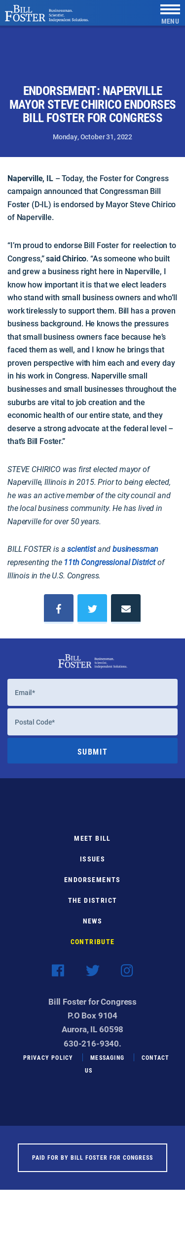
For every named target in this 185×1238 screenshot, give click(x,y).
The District (92, 907)
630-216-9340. (92, 1049)
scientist (81, 548)
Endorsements (92, 886)
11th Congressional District (109, 562)
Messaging (107, 1064)
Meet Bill (92, 845)
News (93, 927)
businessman (135, 548)
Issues (92, 865)
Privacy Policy (48, 1064)
